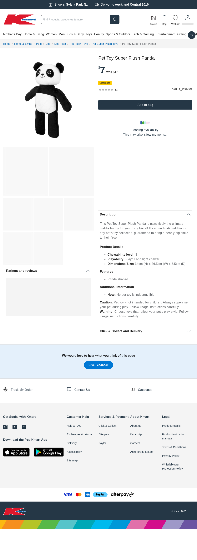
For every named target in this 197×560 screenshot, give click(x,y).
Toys (89, 34)
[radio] (48, 100)
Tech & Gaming (143, 34)
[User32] (188, 19)
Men (62, 34)
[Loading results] (145, 123)
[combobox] (80, 19)
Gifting (182, 34)
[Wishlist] (176, 19)
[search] (115, 19)
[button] (98, 34)
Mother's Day (12, 34)
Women (51, 34)
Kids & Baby (75, 34)
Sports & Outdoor (118, 34)
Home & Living (33, 34)
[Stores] (154, 19)
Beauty (99, 34)
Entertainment (165, 34)
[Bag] (165, 19)
